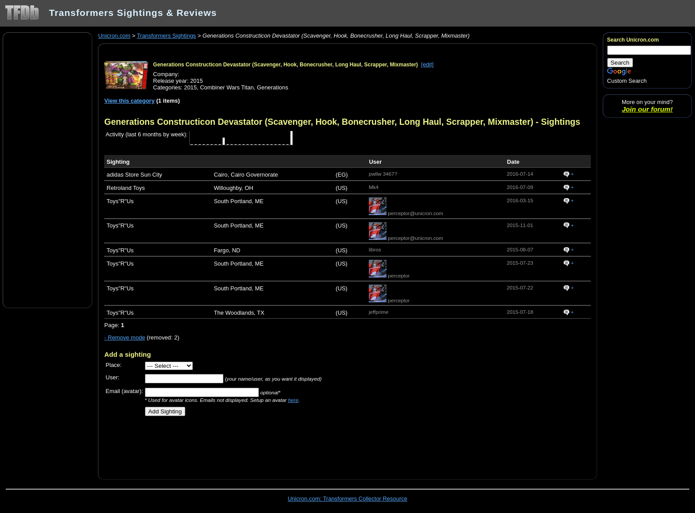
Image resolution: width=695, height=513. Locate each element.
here (293, 400)
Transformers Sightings (166, 35)
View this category (129, 100)
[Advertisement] (47, 169)
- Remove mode (124, 337)
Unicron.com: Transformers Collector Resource (347, 498)
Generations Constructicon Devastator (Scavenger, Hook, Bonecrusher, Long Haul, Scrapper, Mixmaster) (285, 65)
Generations (273, 87)
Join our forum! (647, 109)
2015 (190, 87)
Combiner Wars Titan (227, 87)
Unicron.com (114, 35)
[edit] (427, 64)
